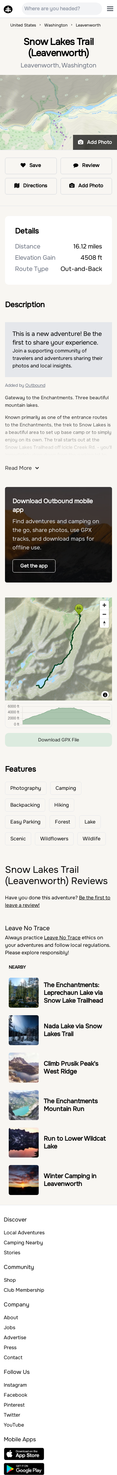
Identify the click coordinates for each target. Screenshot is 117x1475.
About (11, 1317)
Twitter (12, 1415)
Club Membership (24, 1290)
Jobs (9, 1327)
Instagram (15, 1385)
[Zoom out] (104, 614)
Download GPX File (58, 740)
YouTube (14, 1425)
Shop (10, 1280)
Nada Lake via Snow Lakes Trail (73, 1030)
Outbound (35, 385)
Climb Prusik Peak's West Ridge (71, 1067)
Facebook (15, 1395)
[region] (58, 649)
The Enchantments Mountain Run (71, 1105)
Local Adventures (24, 1232)
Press (10, 1347)
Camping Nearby (23, 1242)
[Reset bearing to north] (104, 623)
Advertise (15, 1337)
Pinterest (14, 1405)
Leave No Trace (62, 937)
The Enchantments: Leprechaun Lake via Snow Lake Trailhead (73, 993)
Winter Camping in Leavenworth (70, 1180)
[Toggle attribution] (105, 695)
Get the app (34, 566)
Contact (13, 1357)
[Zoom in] (104, 605)
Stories (12, 1252)
